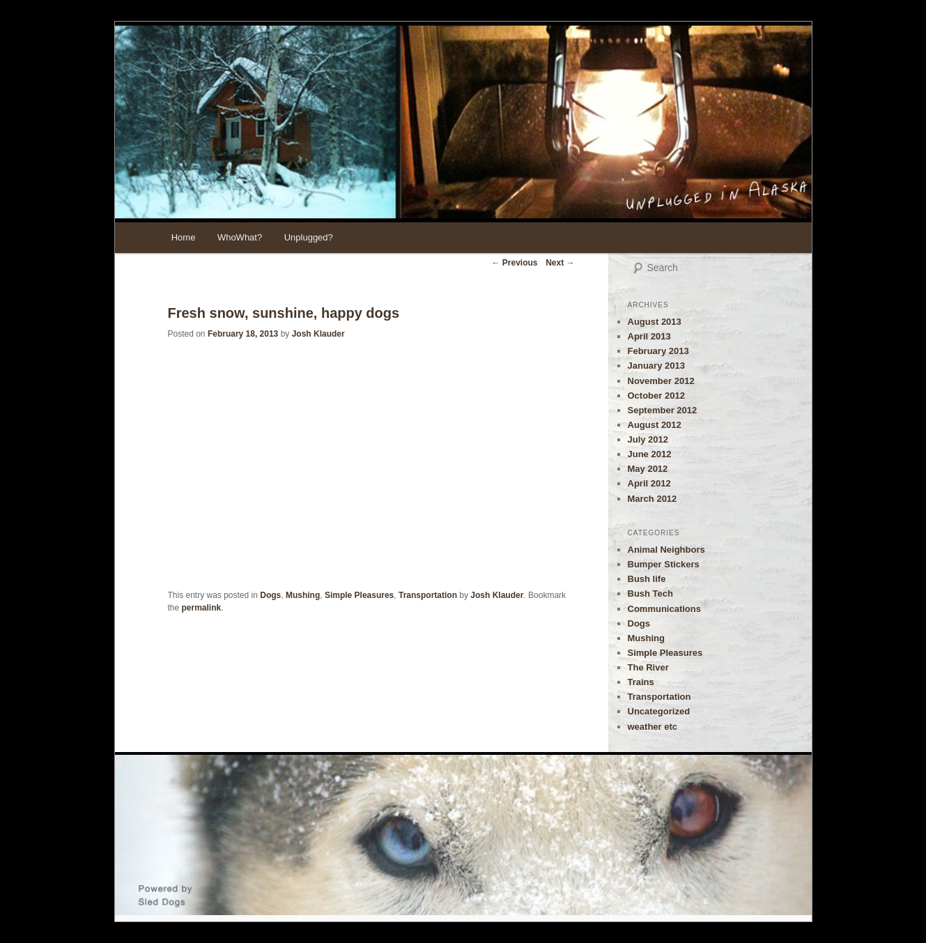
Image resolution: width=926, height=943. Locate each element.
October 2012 (656, 395)
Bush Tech (651, 593)
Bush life (647, 579)
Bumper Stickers (664, 564)
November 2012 (661, 381)
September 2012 (662, 410)
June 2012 (650, 454)
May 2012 (648, 468)
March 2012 (652, 498)
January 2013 (656, 365)
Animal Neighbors (666, 549)
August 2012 (654, 425)
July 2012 (648, 439)
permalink (202, 608)
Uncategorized (659, 711)
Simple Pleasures (359, 595)
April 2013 (649, 336)
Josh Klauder (318, 334)
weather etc (653, 726)
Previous (514, 263)
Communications (664, 609)
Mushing (303, 595)
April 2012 (649, 483)
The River (648, 667)
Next (560, 263)
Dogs (270, 595)
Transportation (428, 595)
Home (183, 237)
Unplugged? (308, 237)
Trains (641, 682)
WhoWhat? (239, 237)
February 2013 (658, 351)
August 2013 (654, 321)
